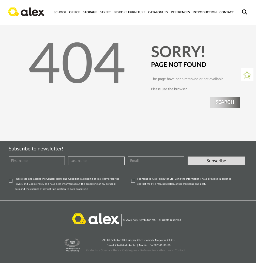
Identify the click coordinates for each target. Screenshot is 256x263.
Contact (180, 250)
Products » (93, 250)
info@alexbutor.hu (125, 245)
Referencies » (149, 250)
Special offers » (111, 250)
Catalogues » (130, 250)
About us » (166, 250)
